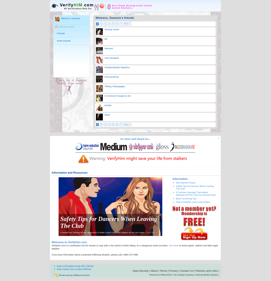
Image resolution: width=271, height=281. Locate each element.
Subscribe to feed (66, 27)
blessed (109, 48)
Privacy (173, 270)
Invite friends (64, 41)
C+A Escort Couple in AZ (118, 96)
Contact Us (186, 270)
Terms (163, 270)
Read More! (152, 232)
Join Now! (173, 245)
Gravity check (112, 29)
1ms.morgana (112, 58)
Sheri (107, 115)
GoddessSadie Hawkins (117, 67)
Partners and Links (206, 270)
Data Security (141, 270)
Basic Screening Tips (186, 198)
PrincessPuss (112, 77)
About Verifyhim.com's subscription (193, 202)
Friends (61, 33)
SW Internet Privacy (185, 182)
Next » (127, 24)
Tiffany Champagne (115, 86)
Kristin (108, 105)
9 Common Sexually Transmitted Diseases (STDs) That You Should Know (196, 193)
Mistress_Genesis (70, 18)
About (154, 270)
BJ (106, 39)
